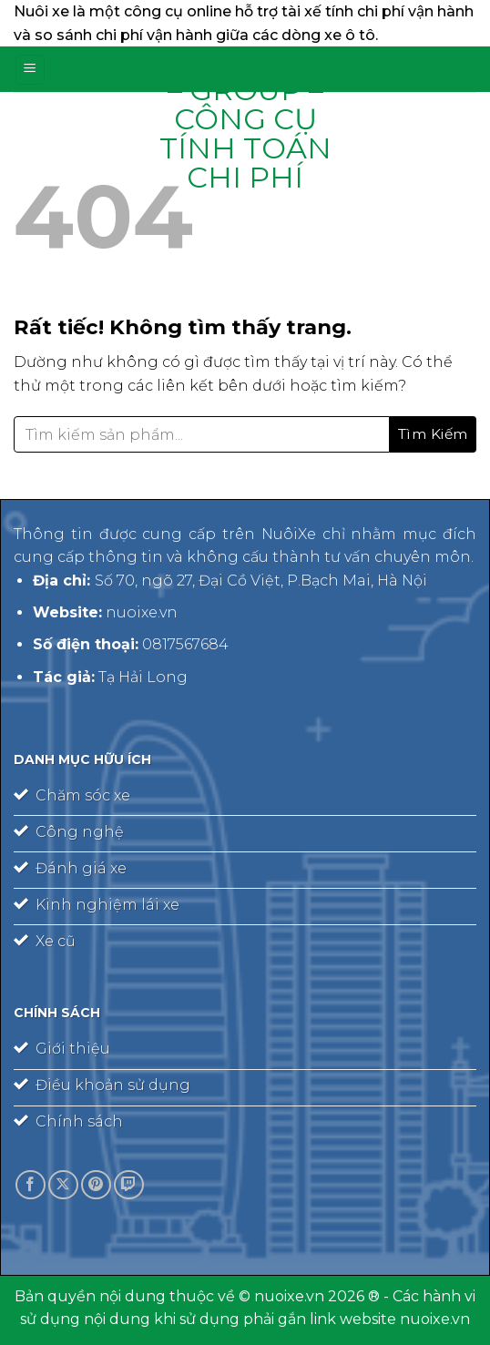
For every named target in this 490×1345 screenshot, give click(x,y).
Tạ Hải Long (143, 677)
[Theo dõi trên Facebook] (30, 1185)
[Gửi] (433, 434)
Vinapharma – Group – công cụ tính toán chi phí (245, 119)
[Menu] (30, 70)
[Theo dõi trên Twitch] (129, 1185)
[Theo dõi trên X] (63, 1185)
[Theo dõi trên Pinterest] (96, 1185)
